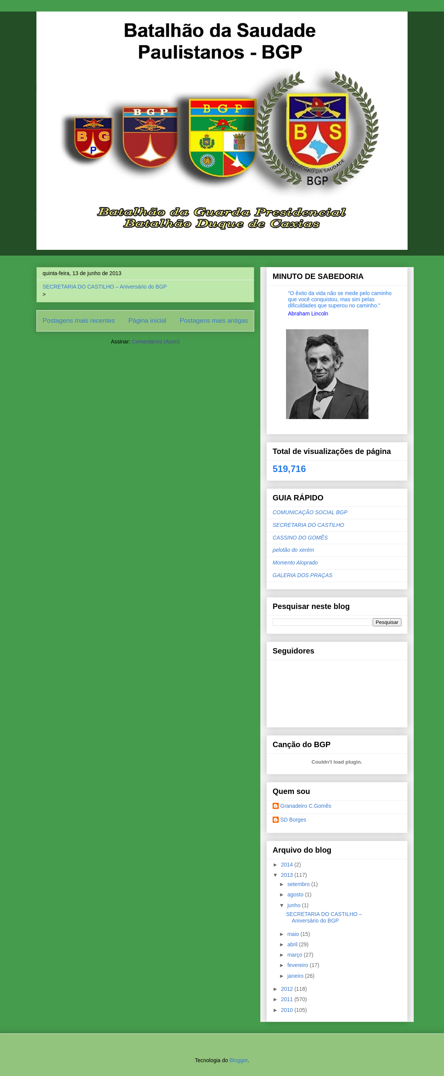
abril (293, 944)
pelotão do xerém (293, 550)
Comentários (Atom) (156, 341)
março (295, 955)
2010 (287, 1010)
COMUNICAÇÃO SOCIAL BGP (310, 512)
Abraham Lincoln (308, 313)
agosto (296, 894)
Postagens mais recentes (79, 320)
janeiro (296, 976)
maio (293, 934)
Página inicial (147, 320)
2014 (287, 864)
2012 (287, 989)
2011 (287, 999)
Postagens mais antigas (214, 320)
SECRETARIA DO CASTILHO (308, 525)
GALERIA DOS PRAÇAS (302, 575)
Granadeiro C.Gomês (305, 806)
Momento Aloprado (295, 562)
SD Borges (293, 820)
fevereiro (298, 965)
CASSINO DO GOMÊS (300, 538)
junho (294, 905)
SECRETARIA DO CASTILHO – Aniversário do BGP (105, 287)
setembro (299, 884)
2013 (287, 875)
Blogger (238, 1060)
